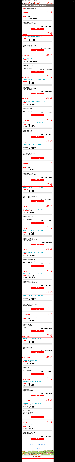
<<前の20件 (32, 444)
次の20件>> (43, 444)
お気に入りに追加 (51, 12)
